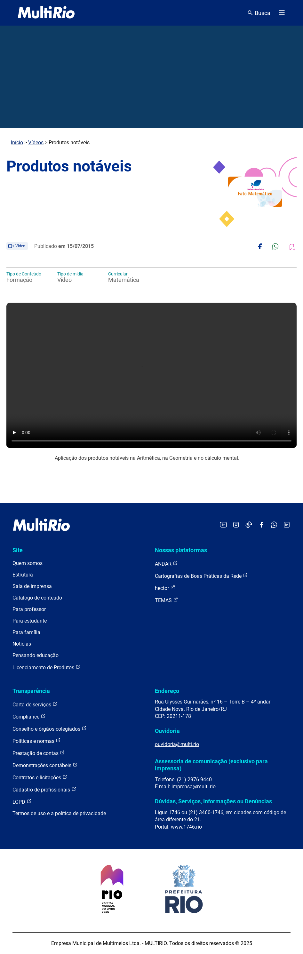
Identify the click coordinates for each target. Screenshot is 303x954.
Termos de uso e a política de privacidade (59, 813)
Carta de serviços (35, 704)
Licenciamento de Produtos (46, 667)
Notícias (21, 644)
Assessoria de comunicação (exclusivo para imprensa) (211, 765)
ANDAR (166, 563)
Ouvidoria (167, 730)
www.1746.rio (186, 827)
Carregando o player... (151, 375)
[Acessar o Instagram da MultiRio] (236, 525)
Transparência (31, 691)
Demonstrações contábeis (45, 765)
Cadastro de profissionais (44, 789)
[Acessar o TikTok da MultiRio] (249, 525)
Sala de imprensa (32, 586)
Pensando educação (35, 655)
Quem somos (27, 563)
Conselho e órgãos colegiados (49, 728)
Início (17, 142)
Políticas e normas (36, 740)
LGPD (22, 801)
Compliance (29, 716)
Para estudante (29, 621)
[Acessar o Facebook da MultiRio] (261, 525)
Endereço (167, 691)
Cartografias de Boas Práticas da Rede (201, 575)
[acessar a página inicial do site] (46, 13)
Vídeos (36, 142)
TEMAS (166, 600)
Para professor (29, 609)
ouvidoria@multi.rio (177, 744)
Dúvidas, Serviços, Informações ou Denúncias (213, 801)
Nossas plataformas (181, 550)
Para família (26, 632)
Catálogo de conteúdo (37, 598)
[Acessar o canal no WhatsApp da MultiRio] (274, 525)
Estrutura (22, 575)
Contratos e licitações (40, 777)
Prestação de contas (38, 753)
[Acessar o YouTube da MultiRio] (223, 525)
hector (165, 587)
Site (17, 550)
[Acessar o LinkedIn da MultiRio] (287, 525)
